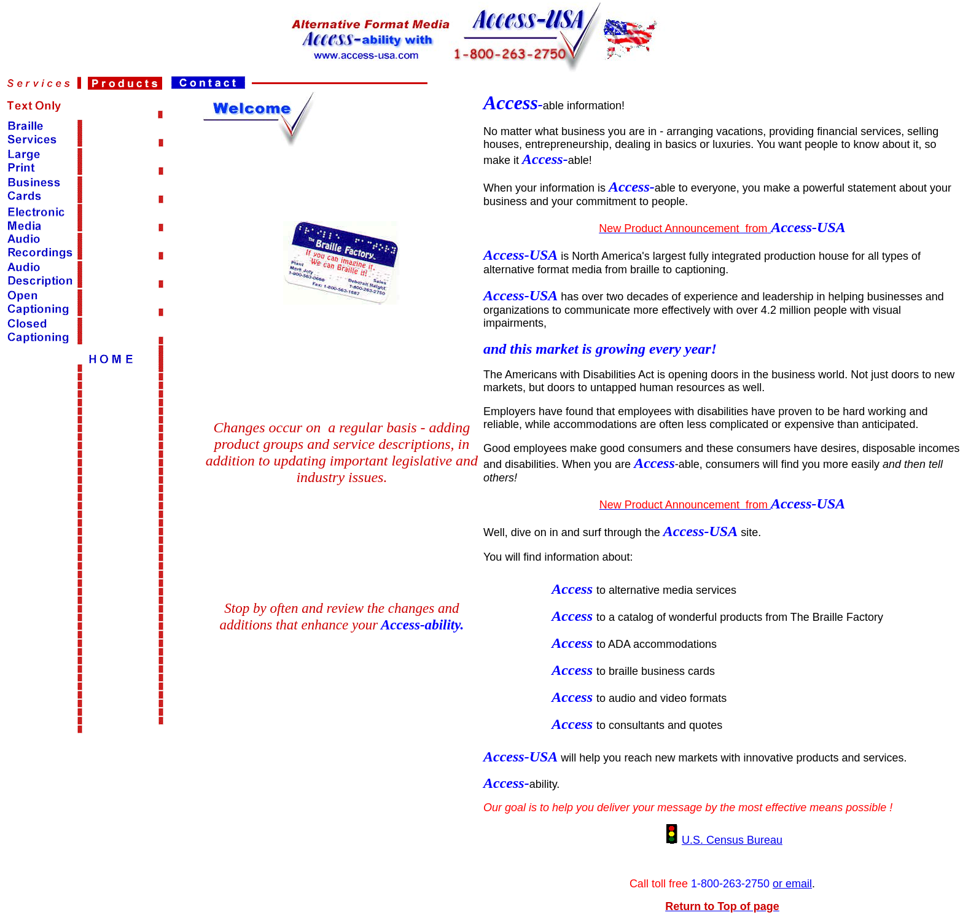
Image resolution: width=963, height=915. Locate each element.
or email (792, 884)
